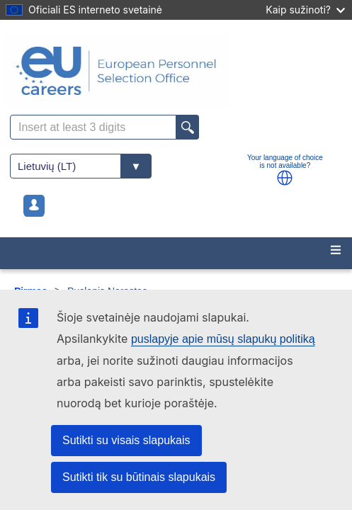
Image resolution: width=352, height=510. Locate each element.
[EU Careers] (176, 71)
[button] (284, 177)
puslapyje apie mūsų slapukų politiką (223, 339)
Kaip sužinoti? (305, 10)
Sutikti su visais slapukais (126, 440)
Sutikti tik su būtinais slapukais (138, 477)
